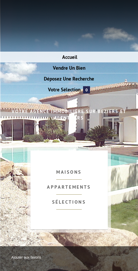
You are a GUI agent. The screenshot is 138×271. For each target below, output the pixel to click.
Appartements (69, 187)
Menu (12, 12)
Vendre (69, 68)
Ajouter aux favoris (26, 257)
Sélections (69, 202)
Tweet (62, 267)
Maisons (69, 173)
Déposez (69, 79)
